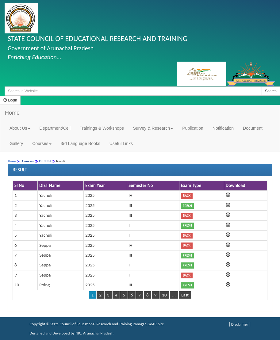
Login (10, 100)
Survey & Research (153, 128)
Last (185, 295)
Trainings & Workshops (102, 128)
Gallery (16, 143)
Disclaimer (239, 324)
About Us (20, 128)
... (174, 295)
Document (253, 128)
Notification (223, 128)
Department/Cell (55, 128)
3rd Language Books (80, 143)
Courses (41, 143)
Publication (192, 128)
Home (12, 113)
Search (271, 91)
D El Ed (45, 161)
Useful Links (121, 143)
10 (164, 295)
